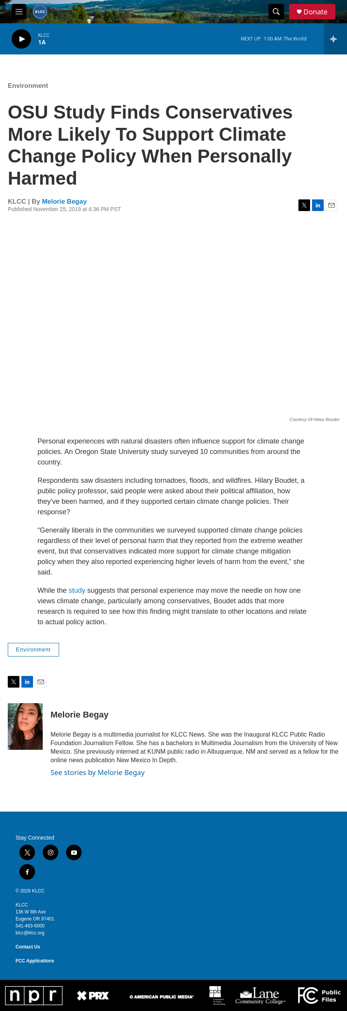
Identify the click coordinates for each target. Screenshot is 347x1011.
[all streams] (335, 38)
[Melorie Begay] (25, 726)
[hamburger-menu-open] (19, 11)
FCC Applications (35, 961)
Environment (28, 85)
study (77, 590)
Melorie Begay (64, 201)
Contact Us (28, 947)
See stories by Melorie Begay (98, 772)
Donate (315, 12)
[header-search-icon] (276, 11)
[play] (21, 39)
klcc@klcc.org (30, 933)
